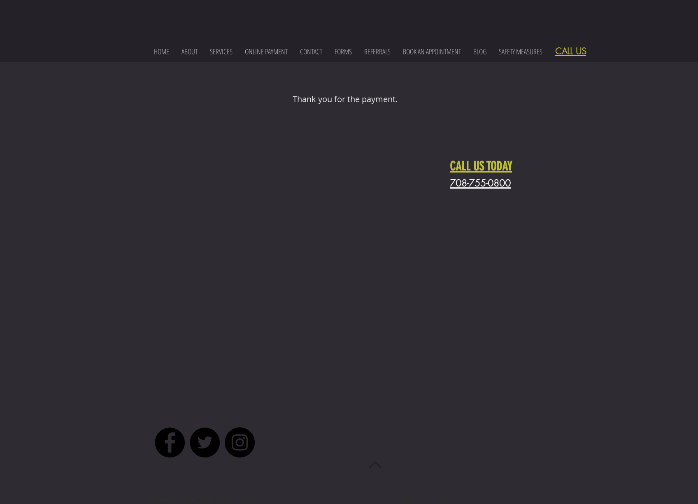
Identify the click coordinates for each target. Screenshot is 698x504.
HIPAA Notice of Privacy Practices (285, 500)
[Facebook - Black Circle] (170, 442)
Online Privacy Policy (428, 500)
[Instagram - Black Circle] (240, 442)
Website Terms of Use (364, 500)
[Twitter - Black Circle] (205, 442)
